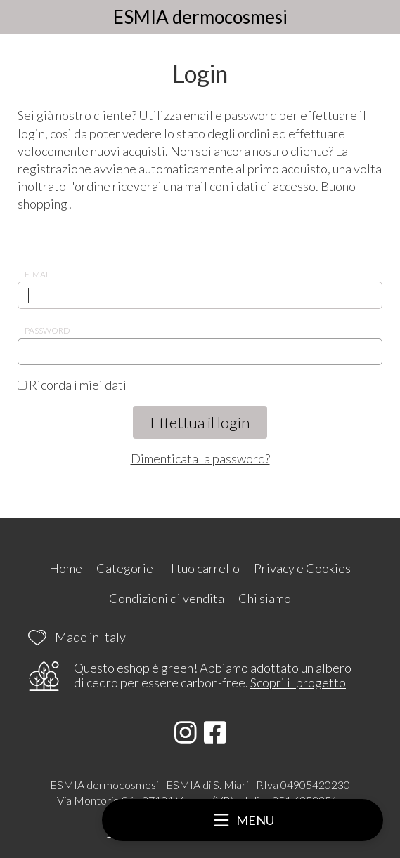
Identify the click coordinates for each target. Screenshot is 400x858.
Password (47, 330)
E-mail (38, 274)
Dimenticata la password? (200, 458)
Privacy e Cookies (302, 568)
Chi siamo (264, 598)
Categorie (124, 568)
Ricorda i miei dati (72, 384)
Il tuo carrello (203, 568)
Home (65, 568)
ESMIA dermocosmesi (200, 17)
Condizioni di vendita (166, 598)
